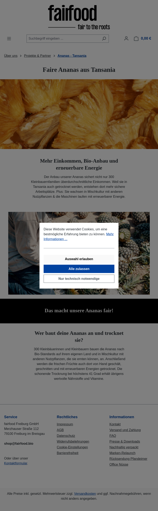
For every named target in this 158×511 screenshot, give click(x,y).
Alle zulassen (79, 268)
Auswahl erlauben (79, 259)
